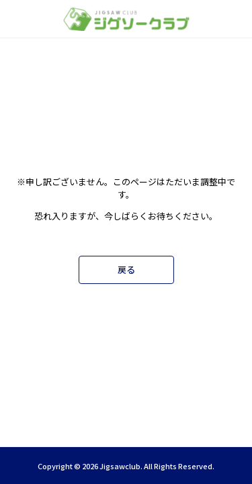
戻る (126, 269)
